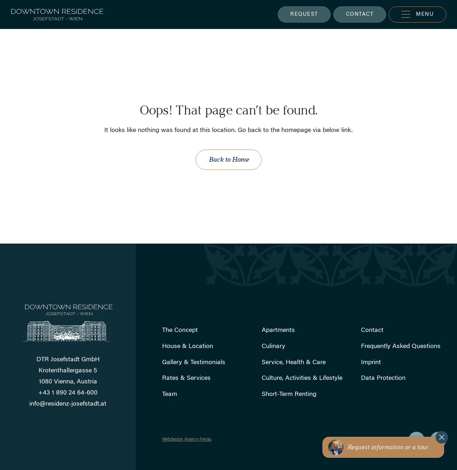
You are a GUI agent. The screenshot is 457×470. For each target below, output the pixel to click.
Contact (372, 330)
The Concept (180, 330)
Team (169, 394)
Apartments (278, 330)
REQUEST (304, 14)
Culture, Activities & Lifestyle (302, 378)
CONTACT (360, 14)
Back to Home (229, 159)
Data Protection (383, 378)
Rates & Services (186, 378)
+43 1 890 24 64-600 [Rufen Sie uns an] (67, 393)
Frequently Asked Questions (401, 346)
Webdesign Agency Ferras (186, 439)
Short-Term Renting (289, 394)
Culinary (273, 346)
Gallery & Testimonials (193, 362)
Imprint (371, 362)
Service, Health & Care (294, 362)
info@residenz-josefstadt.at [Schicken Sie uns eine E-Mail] (67, 404)
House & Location (187, 346)
